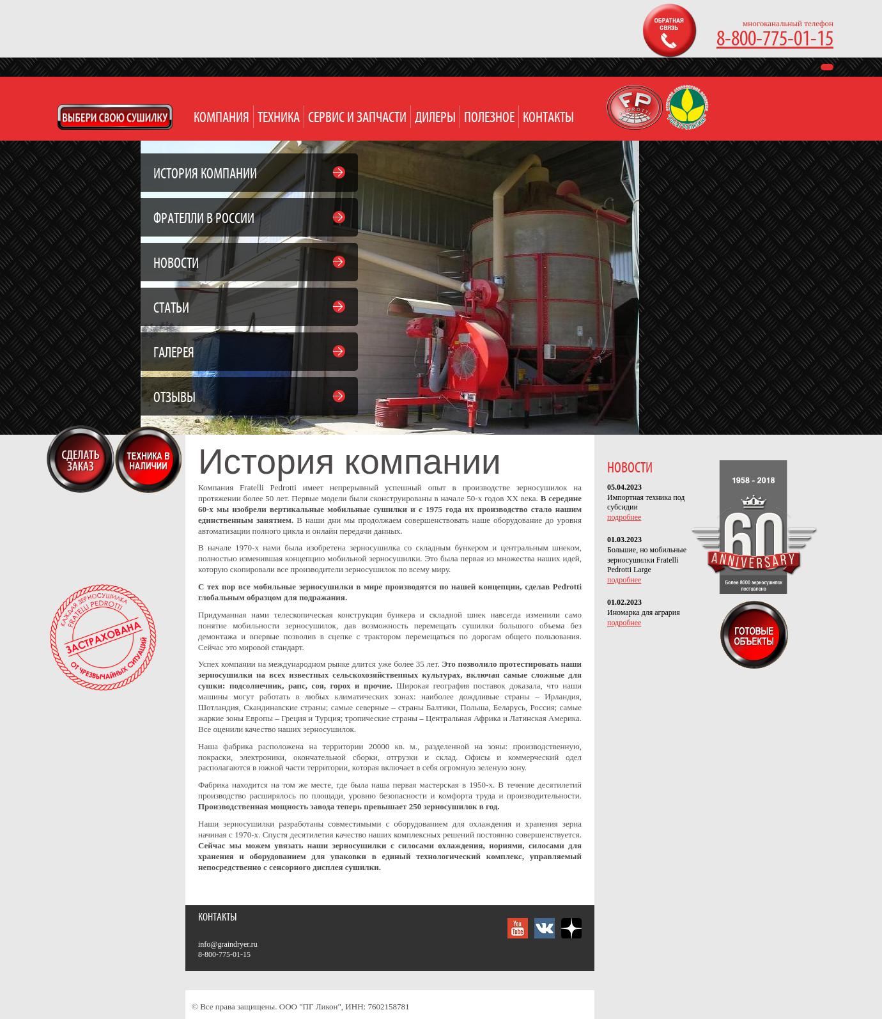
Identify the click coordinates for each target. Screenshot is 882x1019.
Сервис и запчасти (357, 118)
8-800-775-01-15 (774, 39)
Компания (221, 118)
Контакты (548, 118)
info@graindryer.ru (228, 944)
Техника (279, 118)
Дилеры (435, 118)
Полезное (489, 118)
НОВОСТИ (630, 468)
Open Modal (115, 117)
